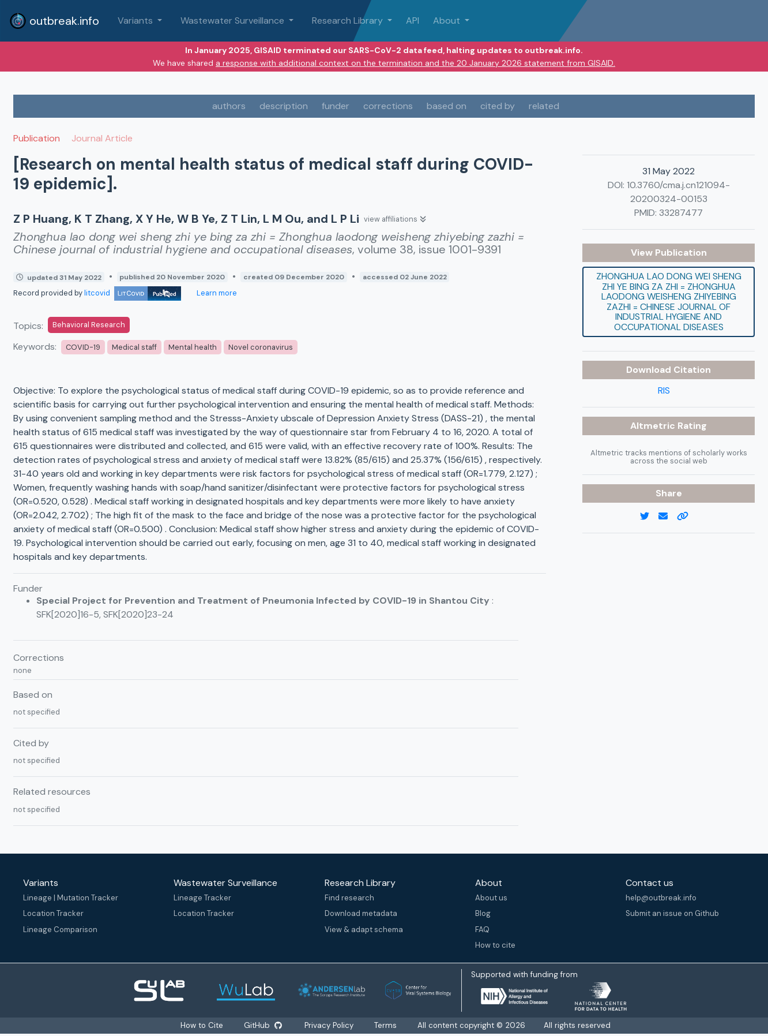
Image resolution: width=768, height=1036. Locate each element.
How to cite (495, 945)
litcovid (132, 293)
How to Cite (201, 1025)
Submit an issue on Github (672, 913)
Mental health (192, 347)
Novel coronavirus (260, 347)
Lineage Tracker (202, 898)
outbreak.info (54, 20)
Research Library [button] (348, 20)
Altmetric (653, 426)
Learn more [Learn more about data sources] (216, 293)
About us (491, 898)
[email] (667, 516)
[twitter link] (649, 516)
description (283, 106)
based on (446, 106)
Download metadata (361, 913)
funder (335, 106)
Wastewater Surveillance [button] (233, 20)
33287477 (681, 213)
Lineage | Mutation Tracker (70, 898)
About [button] (447, 20)
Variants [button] (136, 20)
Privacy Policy (330, 1025)
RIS (664, 390)
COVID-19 (83, 347)
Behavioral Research (88, 325)
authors (229, 106)
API (412, 20)
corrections (388, 106)
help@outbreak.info (661, 898)
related (544, 106)
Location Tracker (53, 913)
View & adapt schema (364, 929)
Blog (483, 913)
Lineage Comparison (60, 929)
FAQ (482, 929)
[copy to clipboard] (687, 516)
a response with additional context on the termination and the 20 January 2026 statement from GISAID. (415, 63)
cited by (497, 106)
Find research (349, 898)
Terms (386, 1025)
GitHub (262, 1025)
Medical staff (134, 347)
